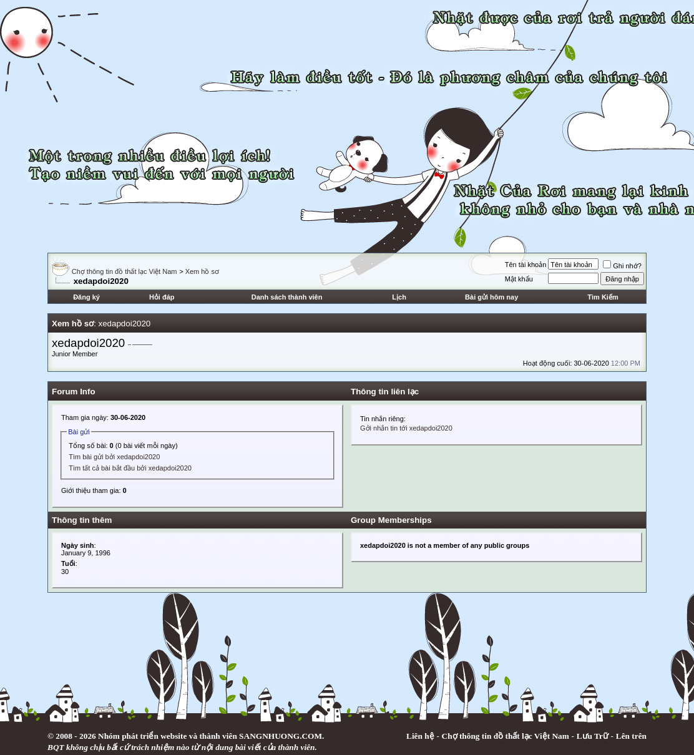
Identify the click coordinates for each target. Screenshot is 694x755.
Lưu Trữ (592, 736)
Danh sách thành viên (287, 297)
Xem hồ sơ (202, 271)
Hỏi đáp (162, 297)
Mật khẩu (519, 279)
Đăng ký (86, 297)
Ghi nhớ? (622, 266)
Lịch (399, 297)
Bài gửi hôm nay (491, 297)
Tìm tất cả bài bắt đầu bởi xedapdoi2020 (130, 468)
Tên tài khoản (526, 264)
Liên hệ (420, 736)
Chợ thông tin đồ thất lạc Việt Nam (124, 271)
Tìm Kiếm (602, 297)
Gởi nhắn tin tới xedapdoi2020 (406, 428)
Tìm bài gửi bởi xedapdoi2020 (114, 456)
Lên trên (631, 736)
